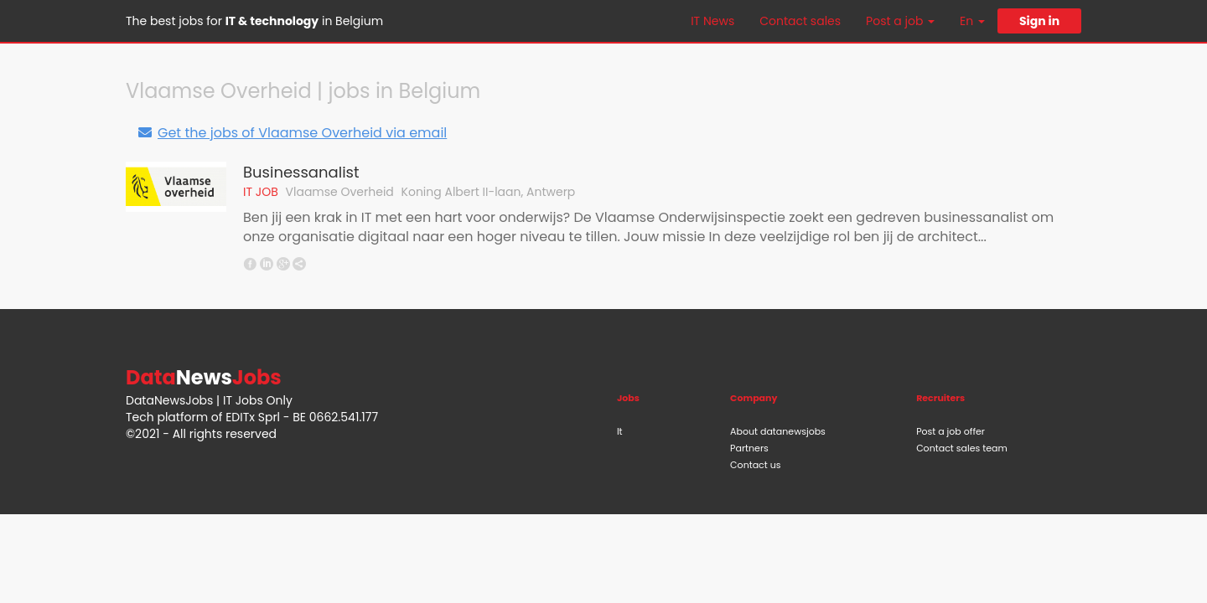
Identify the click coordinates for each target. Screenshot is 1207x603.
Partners (749, 448)
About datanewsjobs (778, 431)
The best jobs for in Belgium (254, 21)
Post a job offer (950, 431)
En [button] (972, 21)
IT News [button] (712, 21)
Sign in (1039, 21)
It (620, 431)
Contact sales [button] (800, 21)
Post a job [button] (900, 21)
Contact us (755, 465)
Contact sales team (962, 448)
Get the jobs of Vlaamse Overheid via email (292, 132)
